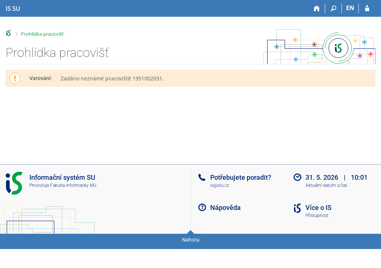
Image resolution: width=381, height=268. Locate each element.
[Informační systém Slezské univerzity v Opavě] (13, 8)
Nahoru (190, 240)
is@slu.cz (219, 185)
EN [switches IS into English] (350, 8)
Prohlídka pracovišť (42, 34)
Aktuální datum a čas (326, 185)
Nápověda (225, 207)
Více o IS (318, 207)
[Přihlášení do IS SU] (367, 8)
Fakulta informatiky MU (73, 185)
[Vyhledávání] (333, 8)
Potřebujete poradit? (240, 177)
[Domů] (316, 8)
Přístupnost (317, 215)
